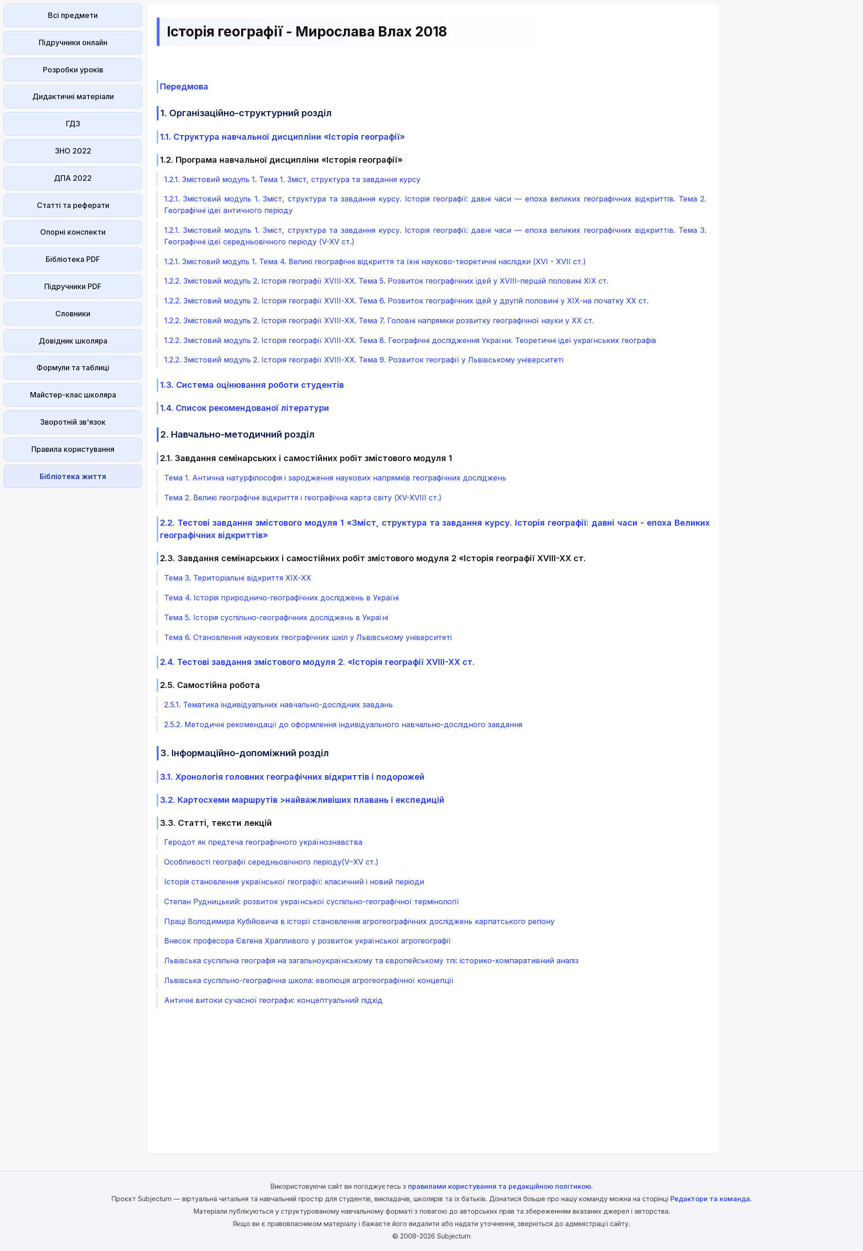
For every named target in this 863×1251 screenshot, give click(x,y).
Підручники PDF (72, 286)
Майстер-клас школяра (73, 394)
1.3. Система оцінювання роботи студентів (252, 385)
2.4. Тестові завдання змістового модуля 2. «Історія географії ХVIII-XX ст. (317, 662)
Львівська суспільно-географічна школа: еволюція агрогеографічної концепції (309, 980)
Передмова (184, 86)
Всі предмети (73, 15)
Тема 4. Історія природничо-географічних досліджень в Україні (281, 597)
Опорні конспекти (73, 232)
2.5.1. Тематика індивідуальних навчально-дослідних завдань (278, 704)
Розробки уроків (73, 69)
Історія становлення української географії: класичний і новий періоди (294, 881)
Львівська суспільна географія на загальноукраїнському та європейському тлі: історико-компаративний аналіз (371, 960)
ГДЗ (73, 123)
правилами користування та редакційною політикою (499, 1186)
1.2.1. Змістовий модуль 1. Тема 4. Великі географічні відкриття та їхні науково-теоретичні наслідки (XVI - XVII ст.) (375, 261)
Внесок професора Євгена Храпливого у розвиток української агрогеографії (307, 940)
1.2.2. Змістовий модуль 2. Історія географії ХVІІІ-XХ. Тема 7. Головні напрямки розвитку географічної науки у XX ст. (379, 320)
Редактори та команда (710, 1199)
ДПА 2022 (73, 178)
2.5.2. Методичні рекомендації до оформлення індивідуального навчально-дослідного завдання (343, 724)
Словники (72, 313)
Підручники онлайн (73, 42)
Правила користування (72, 449)
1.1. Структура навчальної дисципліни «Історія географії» (282, 137)
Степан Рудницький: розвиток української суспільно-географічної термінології (311, 901)
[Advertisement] (73, 630)
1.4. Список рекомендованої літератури (244, 408)
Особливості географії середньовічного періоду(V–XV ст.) (271, 861)
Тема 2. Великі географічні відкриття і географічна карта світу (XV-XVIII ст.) (303, 497)
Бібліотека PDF (73, 259)
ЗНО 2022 (73, 150)
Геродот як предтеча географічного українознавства (263, 842)
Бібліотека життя (73, 476)
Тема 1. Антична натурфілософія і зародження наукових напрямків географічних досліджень (335, 477)
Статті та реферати (73, 205)
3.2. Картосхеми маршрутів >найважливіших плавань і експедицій (302, 800)
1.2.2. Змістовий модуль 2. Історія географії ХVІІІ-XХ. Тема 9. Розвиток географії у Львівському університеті (363, 359)
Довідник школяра (73, 340)
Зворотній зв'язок (73, 422)
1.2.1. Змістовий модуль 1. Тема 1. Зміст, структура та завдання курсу (292, 179)
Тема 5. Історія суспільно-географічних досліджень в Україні (276, 617)
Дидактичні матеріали (73, 96)
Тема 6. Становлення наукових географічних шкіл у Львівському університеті (308, 637)
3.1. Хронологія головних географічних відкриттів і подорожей (292, 777)
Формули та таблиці (72, 367)
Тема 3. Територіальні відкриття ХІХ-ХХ (237, 577)
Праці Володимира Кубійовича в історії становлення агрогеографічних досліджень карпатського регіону (359, 921)
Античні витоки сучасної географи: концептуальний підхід (273, 1000)
